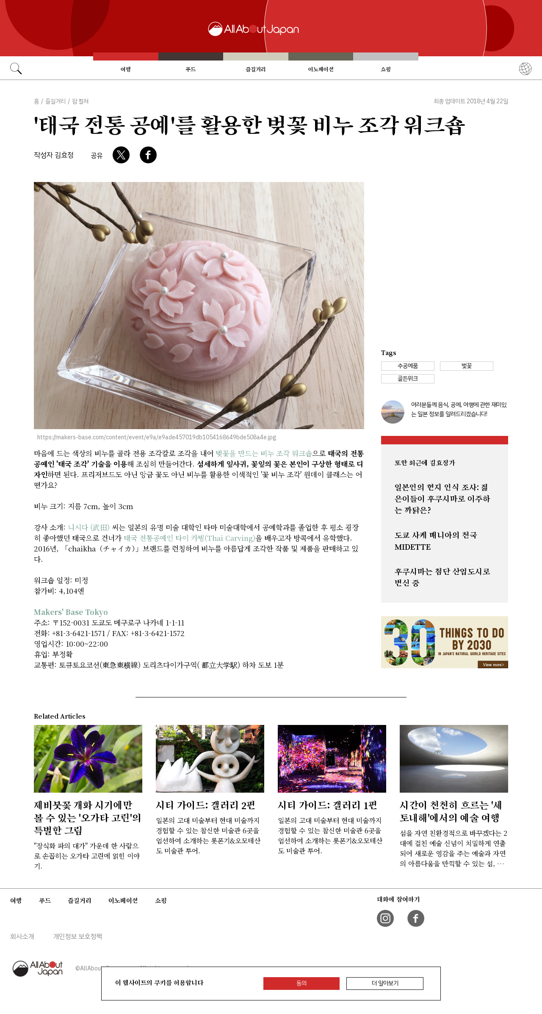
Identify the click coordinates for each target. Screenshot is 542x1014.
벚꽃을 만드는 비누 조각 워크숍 (264, 453)
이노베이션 (321, 69)
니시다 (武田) (89, 527)
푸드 (190, 69)
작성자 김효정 (54, 155)
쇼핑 (386, 69)
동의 (301, 983)
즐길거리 (256, 69)
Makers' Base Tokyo (71, 611)
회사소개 (22, 936)
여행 (126, 69)
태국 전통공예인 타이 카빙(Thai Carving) (189, 537)
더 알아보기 (385, 983)
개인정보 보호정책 (77, 936)
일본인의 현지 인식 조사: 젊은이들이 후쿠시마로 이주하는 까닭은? (442, 499)
